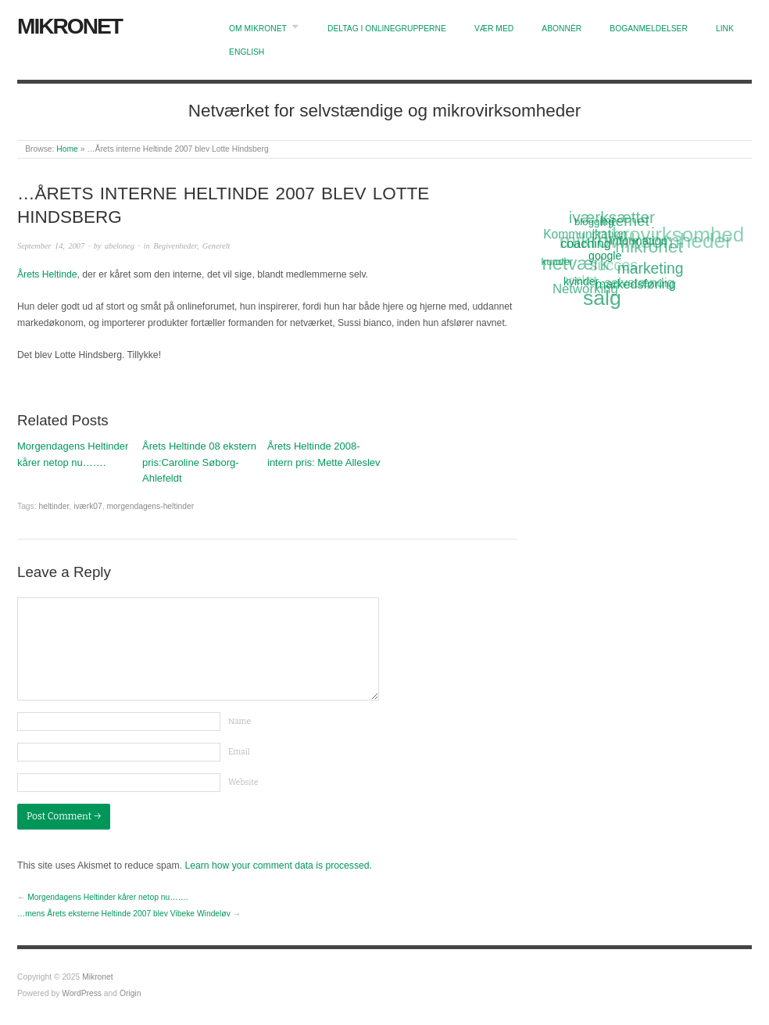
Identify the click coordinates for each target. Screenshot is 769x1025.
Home (66, 149)
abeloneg (119, 246)
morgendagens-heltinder (151, 506)
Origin (130, 993)
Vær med (493, 28)
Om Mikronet (258, 28)
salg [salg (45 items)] (602, 298)
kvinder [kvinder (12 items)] (581, 281)
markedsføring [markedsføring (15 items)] (636, 284)
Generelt (216, 246)
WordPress (82, 993)
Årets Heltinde (47, 274)
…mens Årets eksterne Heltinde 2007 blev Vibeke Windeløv (124, 913)
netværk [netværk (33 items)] (575, 264)
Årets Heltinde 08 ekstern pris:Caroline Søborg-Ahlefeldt (199, 462)
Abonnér (561, 28)
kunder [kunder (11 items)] (558, 261)
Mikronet (69, 26)
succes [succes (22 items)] (613, 266)
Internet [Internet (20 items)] (624, 220)
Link (725, 28)
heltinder (53, 506)
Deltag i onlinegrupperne (386, 28)
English (246, 52)
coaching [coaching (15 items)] (586, 243)
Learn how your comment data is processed (276, 865)
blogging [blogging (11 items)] (593, 221)
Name (239, 721)
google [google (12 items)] (604, 255)
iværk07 (87, 506)
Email (239, 752)
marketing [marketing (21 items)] (650, 268)
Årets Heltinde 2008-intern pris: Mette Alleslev (324, 454)
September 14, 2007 (50, 246)
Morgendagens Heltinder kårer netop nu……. (72, 454)
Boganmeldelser (649, 28)
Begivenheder (174, 246)
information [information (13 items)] (638, 240)
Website (243, 782)
